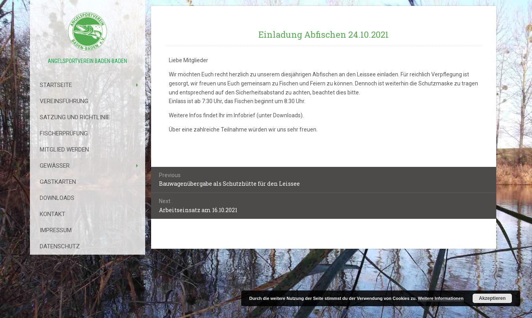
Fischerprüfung (64, 133)
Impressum (56, 230)
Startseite (56, 85)
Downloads (57, 198)
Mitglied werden (64, 149)
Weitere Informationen (441, 298)
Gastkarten (58, 181)
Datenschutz (60, 246)
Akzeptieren (492, 298)
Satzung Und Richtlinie (75, 117)
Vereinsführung (64, 101)
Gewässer (55, 165)
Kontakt (52, 214)
